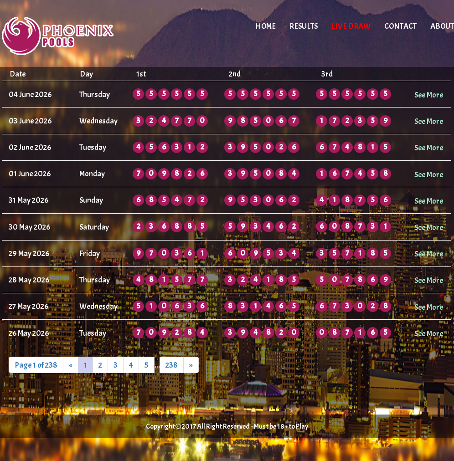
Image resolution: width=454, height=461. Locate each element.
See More (428, 95)
